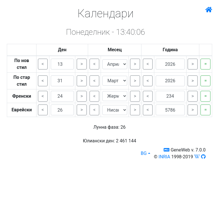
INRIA (164, 156)
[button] (166, 150)
